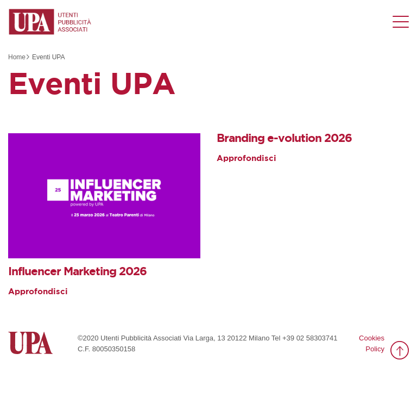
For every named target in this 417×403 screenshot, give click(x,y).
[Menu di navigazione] (401, 21)
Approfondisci (38, 291)
